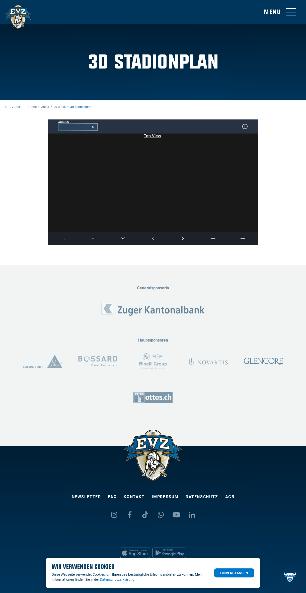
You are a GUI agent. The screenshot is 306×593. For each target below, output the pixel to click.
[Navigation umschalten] (280, 12)
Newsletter (86, 496)
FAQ (112, 496)
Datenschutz (202, 496)
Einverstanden (234, 573)
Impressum (165, 496)
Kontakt (134, 496)
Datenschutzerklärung (117, 579)
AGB (230, 496)
